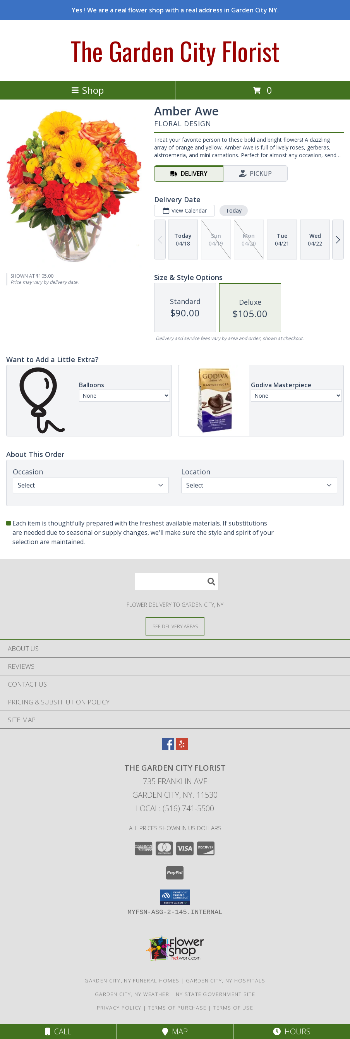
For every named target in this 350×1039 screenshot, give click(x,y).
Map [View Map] (175, 1031)
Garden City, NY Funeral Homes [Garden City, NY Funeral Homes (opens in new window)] (131, 980)
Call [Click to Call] (58, 1031)
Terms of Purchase (177, 1007)
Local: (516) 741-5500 (175, 808)
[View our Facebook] (168, 747)
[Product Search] (176, 581)
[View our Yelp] (182, 747)
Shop (87, 90)
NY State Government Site (215, 994)
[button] (175, 897)
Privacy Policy (119, 1007)
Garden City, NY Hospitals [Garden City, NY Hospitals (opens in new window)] (226, 980)
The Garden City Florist (175, 50)
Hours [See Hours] (292, 1031)
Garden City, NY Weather (132, 994)
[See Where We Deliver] (175, 626)
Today (234, 210)
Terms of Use (233, 1007)
